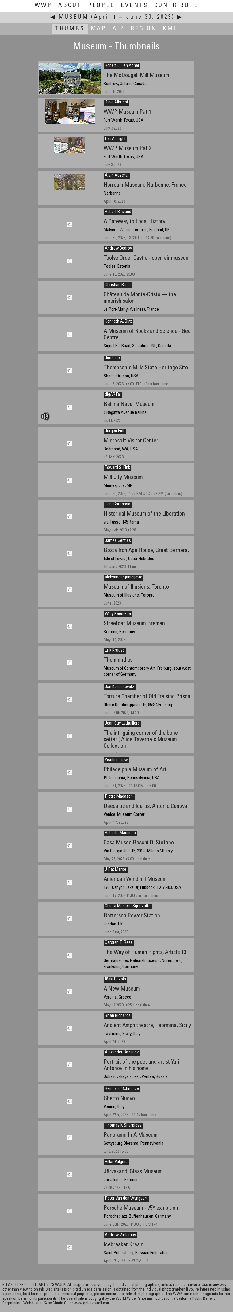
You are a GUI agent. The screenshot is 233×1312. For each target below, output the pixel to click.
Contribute (176, 6)
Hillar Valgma (116, 1162)
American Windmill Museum (135, 879)
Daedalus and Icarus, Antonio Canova (145, 806)
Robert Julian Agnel (122, 66)
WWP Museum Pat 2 (127, 149)
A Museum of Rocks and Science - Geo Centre (147, 335)
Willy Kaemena (118, 614)
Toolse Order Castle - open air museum (147, 258)
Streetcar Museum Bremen (134, 624)
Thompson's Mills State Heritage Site (146, 368)
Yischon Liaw (116, 760)
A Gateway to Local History (134, 222)
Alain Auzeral (116, 175)
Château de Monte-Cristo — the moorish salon (140, 298)
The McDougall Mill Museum (136, 76)
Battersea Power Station (132, 916)
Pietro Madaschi (119, 797)
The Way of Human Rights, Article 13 (145, 953)
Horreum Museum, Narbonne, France (145, 185)
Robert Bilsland (118, 212)
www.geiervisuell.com (92, 1304)
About (70, 6)
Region (144, 29)
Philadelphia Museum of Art (135, 770)
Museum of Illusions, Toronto (136, 587)
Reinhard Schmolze (122, 1089)
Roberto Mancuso (120, 833)
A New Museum (122, 989)
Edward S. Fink (117, 468)
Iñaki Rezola (115, 979)
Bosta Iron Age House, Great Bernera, (146, 551)
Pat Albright (115, 139)
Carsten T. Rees (119, 943)
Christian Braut (118, 285)
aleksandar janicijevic (123, 577)
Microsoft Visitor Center (131, 441)
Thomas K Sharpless (123, 1125)
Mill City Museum (123, 478)
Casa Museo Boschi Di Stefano (139, 843)
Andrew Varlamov (120, 1235)
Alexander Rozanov (122, 1052)
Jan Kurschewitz (119, 687)
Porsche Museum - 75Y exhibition (141, 1208)
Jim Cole (112, 358)
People (101, 6)
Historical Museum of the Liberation (144, 514)
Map (98, 29)
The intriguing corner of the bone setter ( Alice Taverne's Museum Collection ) (141, 739)
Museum (74, 17)
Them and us (118, 660)
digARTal (113, 395)
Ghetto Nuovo (119, 1099)
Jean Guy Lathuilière (122, 724)
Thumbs (70, 29)
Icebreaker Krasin (123, 1245)
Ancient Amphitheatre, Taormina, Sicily (147, 1026)
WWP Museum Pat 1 (127, 112)
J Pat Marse (115, 870)
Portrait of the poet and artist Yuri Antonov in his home (141, 1065)
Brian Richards (118, 1016)
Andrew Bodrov (118, 249)
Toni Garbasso (117, 504)
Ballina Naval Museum (129, 404)
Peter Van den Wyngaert (126, 1199)
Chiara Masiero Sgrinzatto (128, 906)
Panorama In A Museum (131, 1135)
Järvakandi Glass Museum (133, 1172)
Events (134, 6)
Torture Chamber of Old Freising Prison (147, 697)
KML (170, 29)
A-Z (119, 29)
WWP (43, 6)
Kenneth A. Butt (118, 322)
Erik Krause (115, 650)
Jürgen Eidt (114, 431)
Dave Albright (116, 102)
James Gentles (118, 541)
